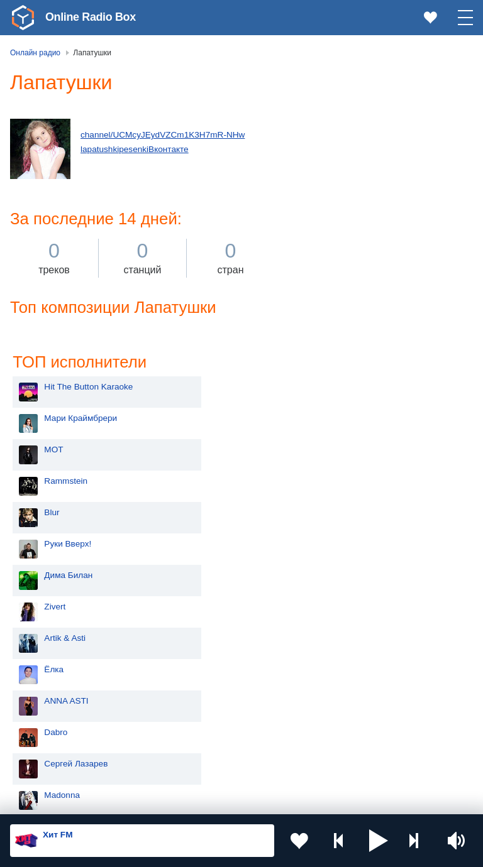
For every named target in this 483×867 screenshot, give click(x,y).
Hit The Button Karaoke (360, 105)
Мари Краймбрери (352, 136)
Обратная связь (383, 799)
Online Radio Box (90, 17)
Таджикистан (214, 680)
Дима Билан (340, 293)
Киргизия (50, 680)
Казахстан (209, 660)
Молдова (50, 660)
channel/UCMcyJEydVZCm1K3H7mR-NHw (162, 134)
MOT (325, 168)
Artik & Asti (336, 356)
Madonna (334, 513)
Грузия (202, 744)
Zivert (326, 325)
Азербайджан (59, 765)
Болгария (207, 701)
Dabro (327, 450)
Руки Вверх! (339, 262)
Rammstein (337, 199)
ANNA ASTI (338, 419)
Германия (208, 765)
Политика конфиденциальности (288, 799)
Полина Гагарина (350, 545)
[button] (379, 841)
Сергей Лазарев (347, 482)
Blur (323, 231)
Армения (49, 701)
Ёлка (325, 388)
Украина (205, 639)
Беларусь (50, 744)
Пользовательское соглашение (166, 799)
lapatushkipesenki (114, 149)
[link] (22, 17)
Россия (46, 639)
